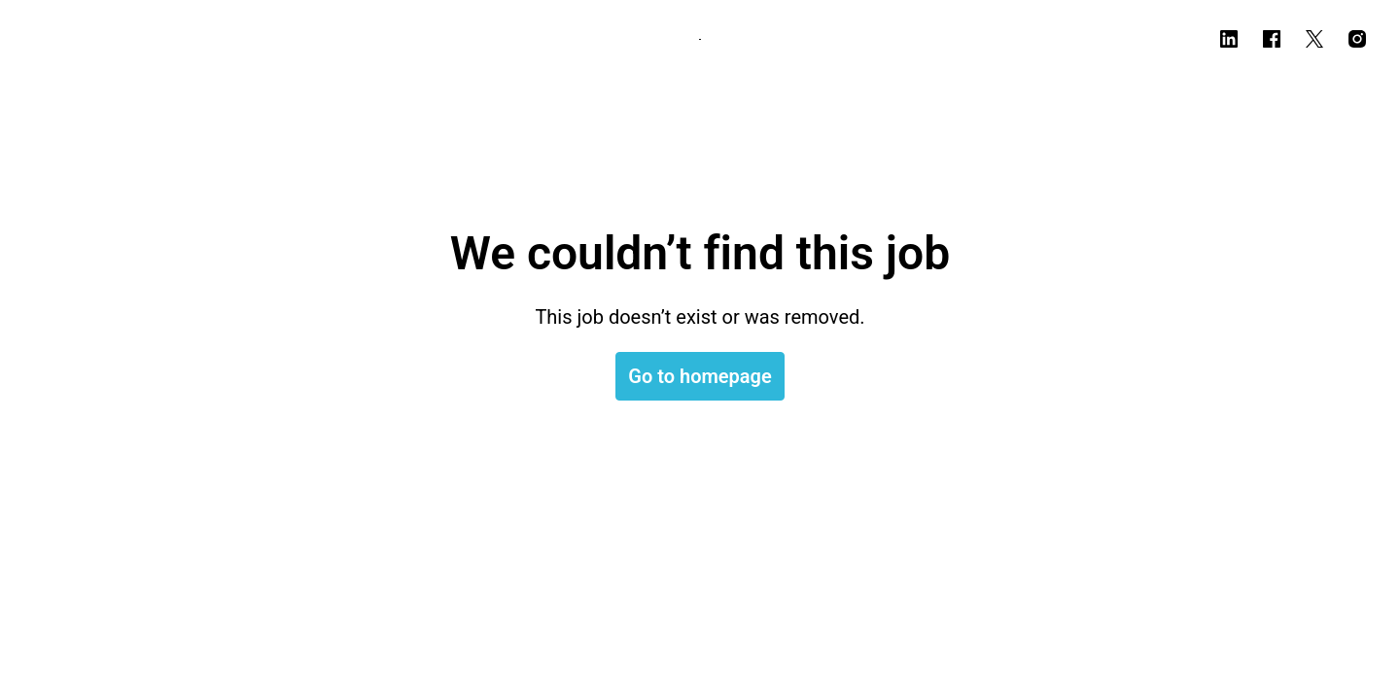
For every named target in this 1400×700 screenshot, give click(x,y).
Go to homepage (699, 376)
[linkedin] (1228, 38)
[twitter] (1314, 38)
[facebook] (1271, 38)
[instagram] (1357, 38)
